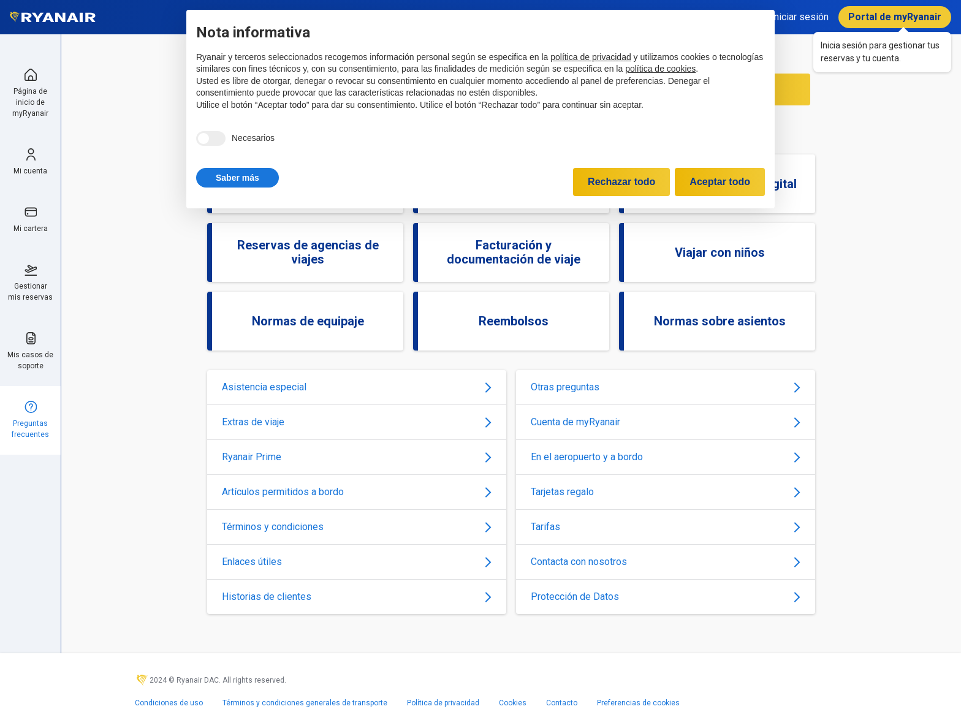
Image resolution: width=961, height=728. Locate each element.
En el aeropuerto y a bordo (665, 457)
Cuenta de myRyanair (665, 422)
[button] (237, 178)
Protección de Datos (665, 596)
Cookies (512, 703)
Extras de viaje (357, 422)
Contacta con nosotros (665, 561)
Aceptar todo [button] (719, 181)
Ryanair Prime (357, 457)
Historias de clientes (357, 596)
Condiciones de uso (169, 703)
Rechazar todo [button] (621, 181)
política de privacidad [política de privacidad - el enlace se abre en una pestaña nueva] (590, 57)
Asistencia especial (357, 387)
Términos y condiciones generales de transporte (304, 703)
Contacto (561, 703)
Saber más (237, 178)
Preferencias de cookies (638, 703)
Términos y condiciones (357, 527)
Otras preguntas (665, 387)
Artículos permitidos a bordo (357, 492)
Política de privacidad (443, 703)
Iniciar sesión (800, 17)
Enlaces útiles (357, 561)
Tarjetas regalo (665, 492)
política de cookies (660, 69)
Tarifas (665, 527)
